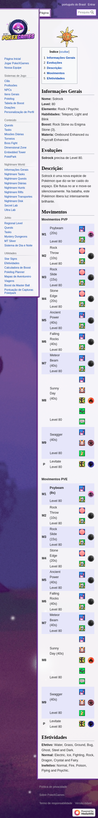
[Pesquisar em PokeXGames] (86, 12)
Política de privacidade (53, 786)
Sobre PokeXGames (52, 794)
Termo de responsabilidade (55, 803)
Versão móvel (83, 803)
